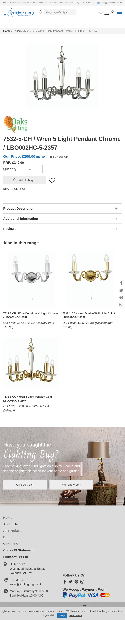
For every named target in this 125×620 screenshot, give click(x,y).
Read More (75, 615)
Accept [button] (62, 615)
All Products (12, 531)
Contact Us (12, 544)
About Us (10, 524)
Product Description (18, 208)
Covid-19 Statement (18, 550)
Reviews (9, 229)
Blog (6, 537)
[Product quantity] (31, 169)
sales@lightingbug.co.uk (109, 3)
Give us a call (27, 484)
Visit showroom (80, 484)
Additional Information (20, 218)
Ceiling (17, 31)
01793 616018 (85, 3)
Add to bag (26, 180)
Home (6, 31)
